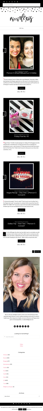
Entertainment (6, 364)
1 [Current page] (31, 252)
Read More (29, 409)
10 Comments (26, 134)
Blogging (5, 361)
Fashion (5, 367)
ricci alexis (21, 19)
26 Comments (25, 221)
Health (4, 374)
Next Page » (37, 252)
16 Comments (25, 71)
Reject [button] (24, 409)
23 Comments (26, 190)
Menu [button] (22, 28)
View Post (21, 88)
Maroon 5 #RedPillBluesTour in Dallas (21, 73)
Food (4, 370)
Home (4, 377)
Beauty (5, 358)
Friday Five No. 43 (21, 136)
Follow (21, 344)
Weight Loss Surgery (8, 386)
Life (4, 380)
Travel (4, 383)
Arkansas (5, 354)
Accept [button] (20, 409)
